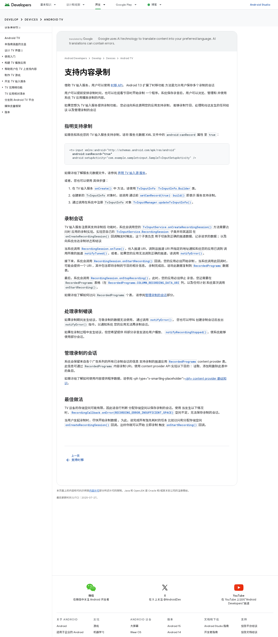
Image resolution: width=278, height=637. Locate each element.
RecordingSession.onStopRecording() (119, 278)
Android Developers (75, 58)
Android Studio (260, 4)
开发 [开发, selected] (98, 4)
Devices (31, 19)
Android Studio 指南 (216, 626)
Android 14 (174, 632)
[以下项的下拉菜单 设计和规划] (85, 4)
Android (62, 626)
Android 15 (174, 626)
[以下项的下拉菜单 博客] (162, 4)
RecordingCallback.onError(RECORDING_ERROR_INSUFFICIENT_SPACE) (122, 412)
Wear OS (135, 632)
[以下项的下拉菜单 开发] (106, 4)
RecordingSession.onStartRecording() (123, 261)
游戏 (96, 626)
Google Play (124, 4)
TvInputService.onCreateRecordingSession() (177, 227)
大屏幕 (134, 626)
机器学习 (98, 632)
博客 (154, 4)
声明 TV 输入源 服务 (132, 173)
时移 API (116, 85)
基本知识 (45, 4)
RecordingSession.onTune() (103, 249)
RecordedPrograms (207, 266)
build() (179, 195)
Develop (12, 19)
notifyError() (191, 253)
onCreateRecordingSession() (87, 425)
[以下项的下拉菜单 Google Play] (137, 4)
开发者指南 (211, 632)
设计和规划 (73, 4)
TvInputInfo (146, 188)
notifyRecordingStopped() (186, 332)
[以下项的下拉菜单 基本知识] (56, 4)
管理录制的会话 (156, 295)
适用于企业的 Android (70, 632)
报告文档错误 (249, 632)
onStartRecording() (182, 425)
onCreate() (103, 188)
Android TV (53, 19)
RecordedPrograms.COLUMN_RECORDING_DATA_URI (143, 283)
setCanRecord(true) (155, 195)
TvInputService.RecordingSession (142, 232)
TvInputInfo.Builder (174, 188)
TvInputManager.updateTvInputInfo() (162, 202)
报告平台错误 (249, 626)
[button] (25, 57)
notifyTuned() (96, 253)
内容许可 (94, 490)
